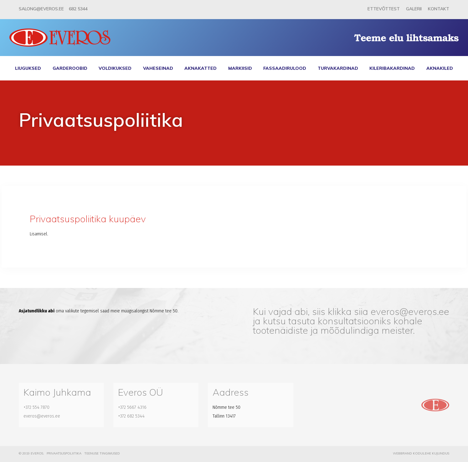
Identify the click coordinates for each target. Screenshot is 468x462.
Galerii (414, 9)
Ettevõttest (384, 9)
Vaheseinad (158, 68)
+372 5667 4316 (132, 407)
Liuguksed (28, 68)
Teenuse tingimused (102, 453)
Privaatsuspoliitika (64, 453)
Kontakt (438, 9)
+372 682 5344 (131, 416)
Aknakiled (439, 68)
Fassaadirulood (284, 68)
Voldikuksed (115, 68)
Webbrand (402, 453)
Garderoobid (70, 68)
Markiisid (240, 68)
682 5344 (78, 9)
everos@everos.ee (410, 311)
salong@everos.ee (41, 9)
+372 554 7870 (36, 407)
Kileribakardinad (392, 68)
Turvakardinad (338, 68)
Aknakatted (200, 68)
